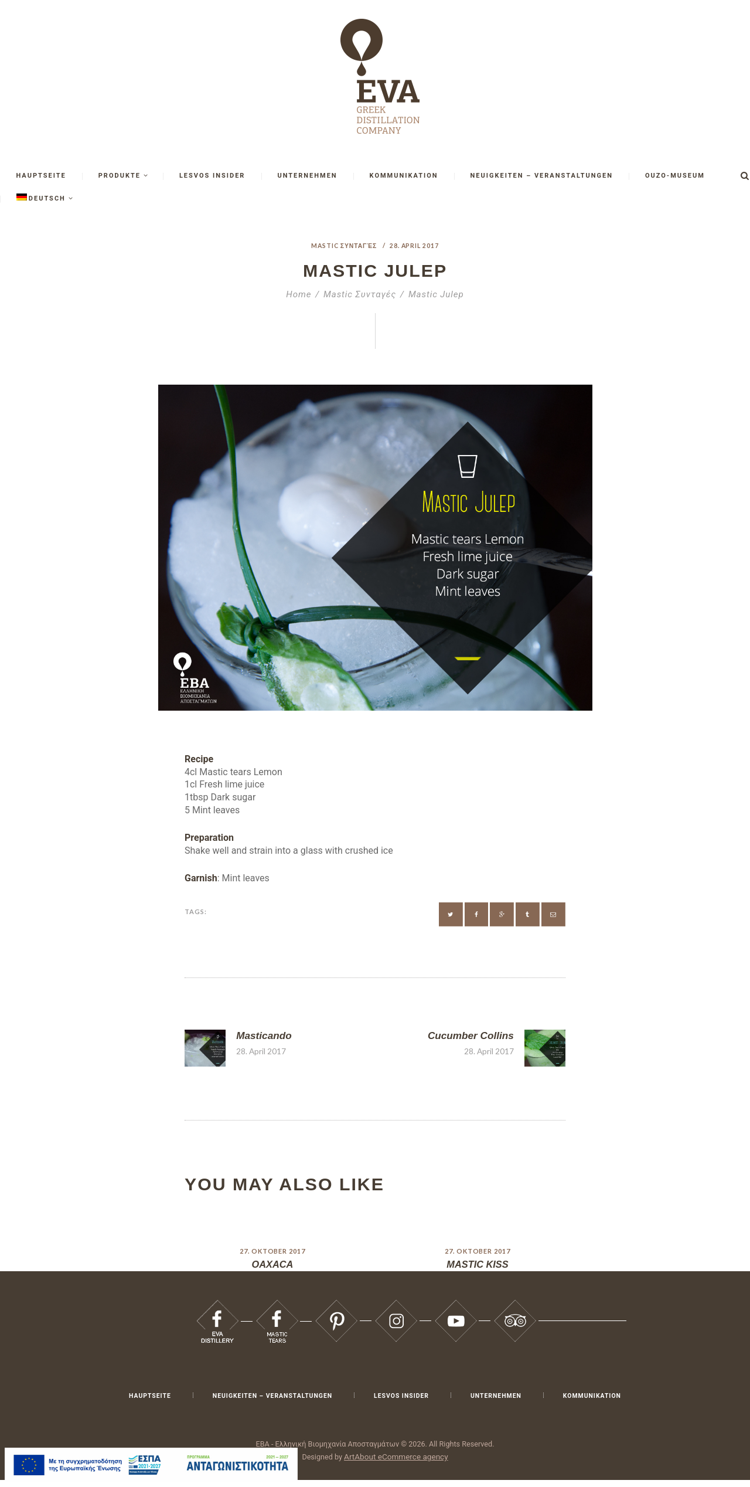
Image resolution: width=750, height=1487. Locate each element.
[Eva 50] (451, 914)
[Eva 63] (217, 1312)
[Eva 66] (396, 1312)
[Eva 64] (277, 1312)
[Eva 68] (515, 1312)
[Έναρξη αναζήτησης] (745, 175)
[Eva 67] (456, 1312)
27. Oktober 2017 (272, 1258)
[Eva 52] (502, 914)
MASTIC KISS (477, 1271)
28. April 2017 (415, 245)
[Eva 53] (528, 914)
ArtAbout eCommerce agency (395, 1463)
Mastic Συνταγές (343, 245)
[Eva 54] (553, 914)
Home (298, 294)
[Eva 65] (336, 1312)
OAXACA (272, 1271)
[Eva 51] (477, 914)
